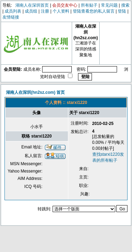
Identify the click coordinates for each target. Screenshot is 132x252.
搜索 (125, 5)
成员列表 (13, 11)
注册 (45, 11)
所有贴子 (89, 5)
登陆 (122, 11)
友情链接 (10, 17)
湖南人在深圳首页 (32, 5)
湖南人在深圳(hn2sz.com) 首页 (35, 92)
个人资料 (61, 11)
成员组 (31, 11)
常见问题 (109, 5)
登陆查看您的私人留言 (94, 11)
